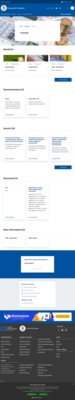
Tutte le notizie (63, 80)
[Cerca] (72, 8)
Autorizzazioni (41, 352)
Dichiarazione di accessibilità (45, 375)
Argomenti (27, 26)
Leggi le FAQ (22, 370)
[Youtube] (55, 8)
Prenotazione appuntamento (26, 365)
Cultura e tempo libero (24, 344)
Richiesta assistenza (24, 373)
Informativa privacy (42, 370)
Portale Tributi (33, 67)
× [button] (73, 384)
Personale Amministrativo (7, 354)
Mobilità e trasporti (24, 354)
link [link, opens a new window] (51, 391)
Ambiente (40, 347)
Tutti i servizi (63, 167)
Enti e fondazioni (5, 349)
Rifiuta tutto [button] (43, 394)
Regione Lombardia (5, 2)
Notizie (53, 64)
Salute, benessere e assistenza (45, 349)
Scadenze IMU (9, 67)
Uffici (2, 346)
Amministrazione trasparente (45, 365)
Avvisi (6, 64)
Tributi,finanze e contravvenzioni (46, 344)
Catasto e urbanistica (24, 352)
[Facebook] (52, 8)
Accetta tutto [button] (32, 394)
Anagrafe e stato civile (24, 341)
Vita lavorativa (23, 346)
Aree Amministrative (6, 344)
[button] (37, 397)
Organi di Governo (5, 341)
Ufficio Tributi (32, 238)
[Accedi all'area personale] (66, 2)
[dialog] (37, 391)
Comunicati (59, 344)
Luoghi (58, 354)
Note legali (40, 373)
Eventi (57, 356)
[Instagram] (59, 8)
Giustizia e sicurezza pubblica (45, 341)
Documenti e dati (5, 357)
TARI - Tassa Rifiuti (57, 67)
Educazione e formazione (44, 339)
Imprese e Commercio (24, 349)
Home (20, 26)
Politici (2, 352)
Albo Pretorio (41, 367)
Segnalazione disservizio (25, 367)
